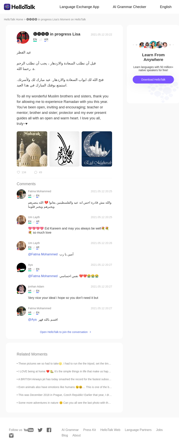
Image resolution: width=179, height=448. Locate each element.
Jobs (159, 430)
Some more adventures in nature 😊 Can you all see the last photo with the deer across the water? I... (80, 402)
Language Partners (138, 430)
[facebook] (49, 430)
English (166, 7)
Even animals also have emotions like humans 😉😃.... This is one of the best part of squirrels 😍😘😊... (82, 387)
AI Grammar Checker (129, 7)
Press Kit (89, 430)
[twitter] (40, 430)
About (76, 435)
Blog (65, 435)
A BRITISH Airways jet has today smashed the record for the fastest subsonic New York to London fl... (80, 379)
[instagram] (11, 435)
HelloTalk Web (110, 430)
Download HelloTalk (153, 79)
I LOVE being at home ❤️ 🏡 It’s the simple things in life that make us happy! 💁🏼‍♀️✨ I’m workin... (76, 371)
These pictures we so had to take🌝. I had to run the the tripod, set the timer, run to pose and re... (77, 363)
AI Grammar (70, 430)
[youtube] (29, 430)
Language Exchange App (79, 7)
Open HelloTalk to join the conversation (64, 332)
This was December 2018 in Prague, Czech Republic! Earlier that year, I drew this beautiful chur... (77, 394)
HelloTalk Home (13, 19)
